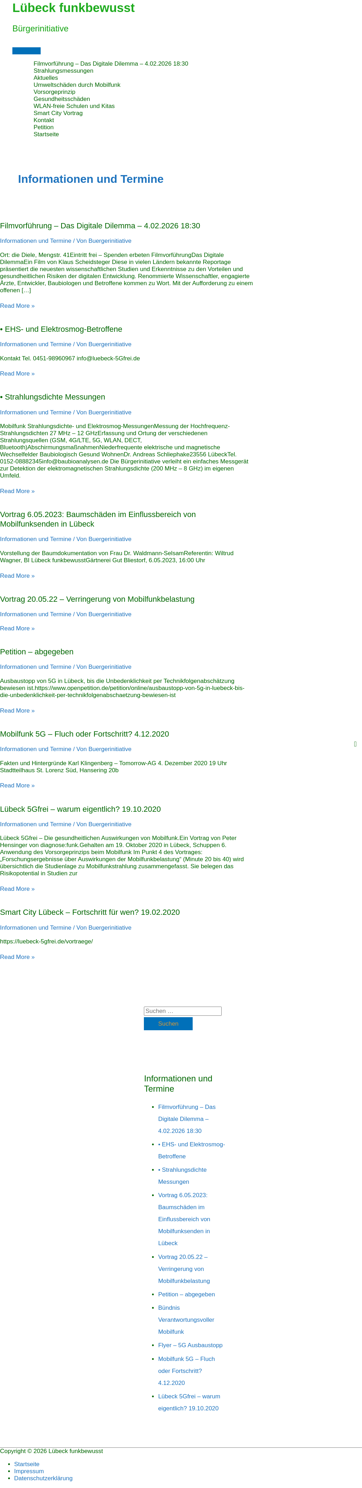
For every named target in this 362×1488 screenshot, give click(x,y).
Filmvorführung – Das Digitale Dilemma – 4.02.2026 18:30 (100, 225)
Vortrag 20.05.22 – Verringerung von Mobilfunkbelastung (97, 599)
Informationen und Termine (35, 241)
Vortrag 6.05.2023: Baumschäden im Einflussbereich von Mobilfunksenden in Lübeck (184, 1219)
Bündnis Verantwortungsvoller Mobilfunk (186, 1319)
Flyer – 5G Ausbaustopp (190, 1345)
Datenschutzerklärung (43, 1478)
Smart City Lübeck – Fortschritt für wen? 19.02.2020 (90, 912)
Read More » (17, 305)
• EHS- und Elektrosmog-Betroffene (61, 329)
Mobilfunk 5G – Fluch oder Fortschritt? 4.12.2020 (84, 734)
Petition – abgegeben (37, 651)
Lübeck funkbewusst (73, 7)
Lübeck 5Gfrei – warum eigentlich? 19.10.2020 (80, 809)
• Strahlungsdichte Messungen (52, 396)
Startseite (27, 1464)
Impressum (29, 1471)
